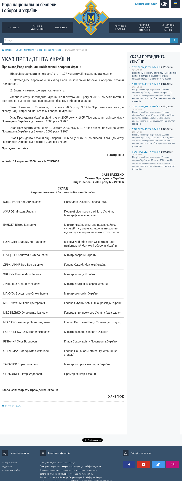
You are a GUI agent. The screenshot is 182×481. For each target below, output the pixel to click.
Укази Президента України (49, 49)
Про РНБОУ (13, 27)
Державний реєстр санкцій (168, 27)
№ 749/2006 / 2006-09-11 (76, 49)
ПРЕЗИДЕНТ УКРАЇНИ (9, 463)
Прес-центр (61, 27)
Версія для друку (11, 405)
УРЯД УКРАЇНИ (7, 466)
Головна (7, 49)
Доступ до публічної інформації (144, 27)
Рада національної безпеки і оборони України (29, 8)
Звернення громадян (120, 27)
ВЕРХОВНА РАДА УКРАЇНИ (11, 470)
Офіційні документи (37, 27)
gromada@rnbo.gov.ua (91, 466)
